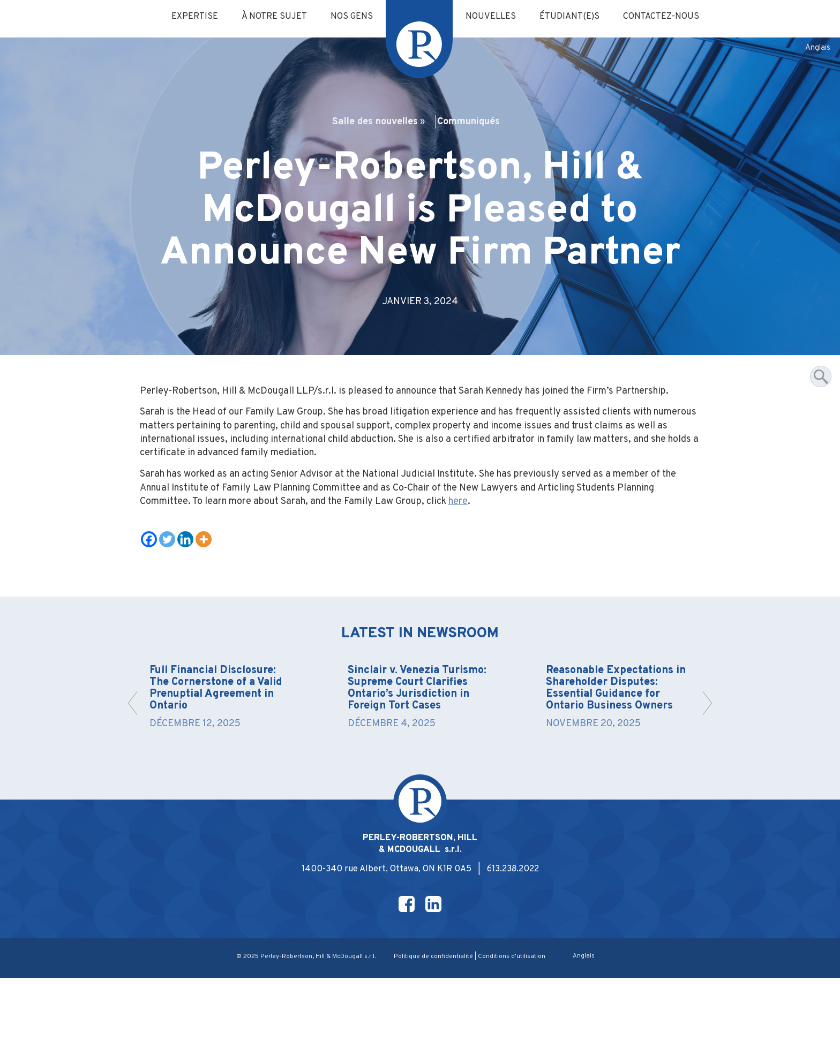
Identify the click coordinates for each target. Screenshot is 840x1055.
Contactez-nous (671, 17)
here (583, 544)
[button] (704, 763)
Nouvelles (492, 17)
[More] (207, 584)
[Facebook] (153, 584)
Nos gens (349, 17)
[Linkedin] (189, 584)
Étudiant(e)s (574, 17)
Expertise (185, 17)
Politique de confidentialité (434, 1033)
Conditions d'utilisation (513, 1033)
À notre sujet (268, 17)
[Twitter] (171, 584)
